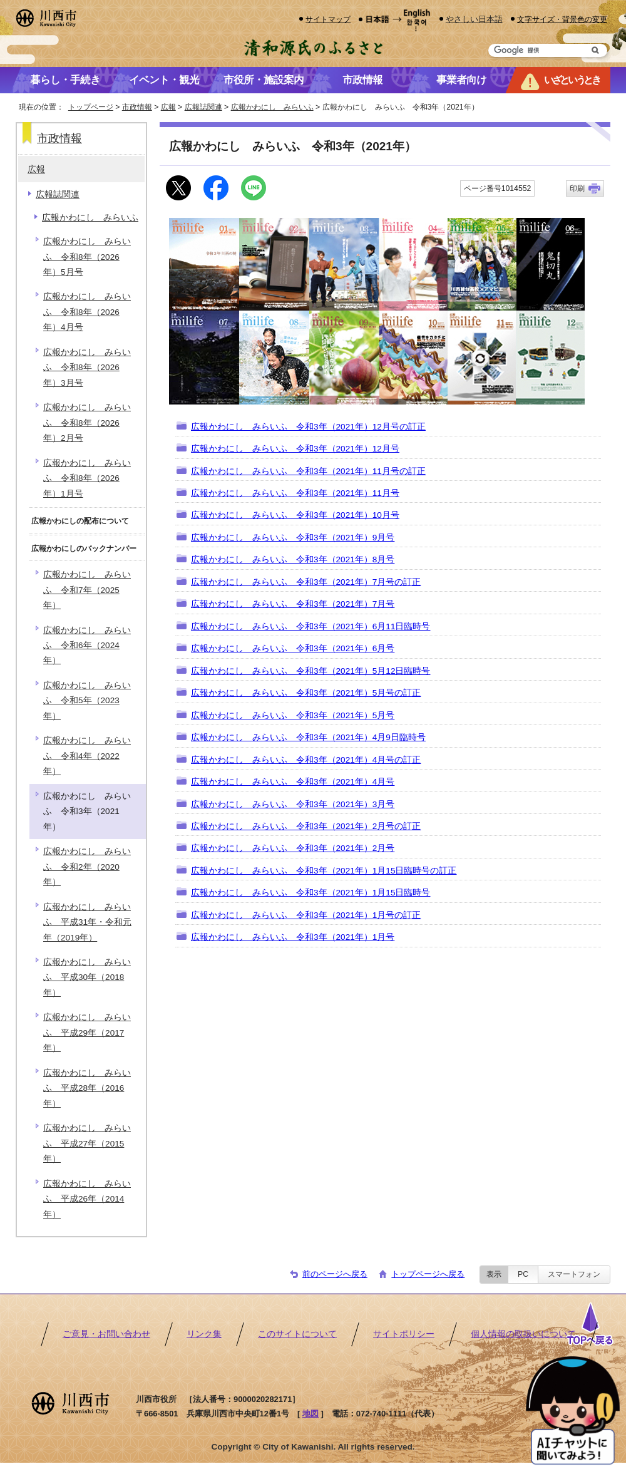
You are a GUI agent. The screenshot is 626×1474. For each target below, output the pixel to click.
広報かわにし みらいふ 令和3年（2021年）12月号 (295, 448)
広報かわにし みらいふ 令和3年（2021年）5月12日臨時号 (310, 671)
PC (523, 1274)
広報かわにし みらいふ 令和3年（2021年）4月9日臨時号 (308, 737)
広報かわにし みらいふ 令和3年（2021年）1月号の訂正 (306, 915)
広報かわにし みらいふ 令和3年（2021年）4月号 (292, 781)
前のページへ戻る (334, 1274)
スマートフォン (574, 1274)
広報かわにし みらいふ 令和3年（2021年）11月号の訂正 (308, 471)
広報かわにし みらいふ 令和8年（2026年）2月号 (87, 423)
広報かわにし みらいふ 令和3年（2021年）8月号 (292, 559)
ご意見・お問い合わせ (106, 1334)
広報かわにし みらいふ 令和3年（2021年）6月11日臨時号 (310, 626)
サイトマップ (328, 19)
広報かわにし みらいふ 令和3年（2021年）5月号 (292, 715)
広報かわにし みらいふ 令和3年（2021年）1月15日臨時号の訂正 (323, 870)
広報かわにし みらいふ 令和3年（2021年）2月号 (292, 848)
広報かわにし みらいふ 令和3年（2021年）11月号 (295, 493)
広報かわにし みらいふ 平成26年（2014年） (87, 1199)
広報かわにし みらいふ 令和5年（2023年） (87, 701)
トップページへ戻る (427, 1274)
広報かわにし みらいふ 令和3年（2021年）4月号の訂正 (306, 760)
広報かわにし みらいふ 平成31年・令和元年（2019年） (87, 922)
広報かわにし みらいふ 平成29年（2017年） (87, 1033)
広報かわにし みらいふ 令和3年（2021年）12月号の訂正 (308, 426)
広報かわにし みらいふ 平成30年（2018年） (87, 977)
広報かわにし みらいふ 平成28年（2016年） (87, 1088)
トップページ (90, 107)
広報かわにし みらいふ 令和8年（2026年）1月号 (87, 478)
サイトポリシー (403, 1334)
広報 (168, 107)
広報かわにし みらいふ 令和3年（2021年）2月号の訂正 (306, 826)
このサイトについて (297, 1334)
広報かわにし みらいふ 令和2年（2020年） (87, 867)
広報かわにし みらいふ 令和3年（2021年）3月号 (292, 804)
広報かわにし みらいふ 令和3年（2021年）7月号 (292, 604)
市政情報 (137, 107)
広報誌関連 (203, 107)
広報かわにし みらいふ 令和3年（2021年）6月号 (292, 648)
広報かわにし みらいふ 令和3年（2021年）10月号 (295, 515)
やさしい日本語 (474, 19)
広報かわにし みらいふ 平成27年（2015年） (87, 1143)
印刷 (577, 188)
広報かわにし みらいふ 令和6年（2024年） (87, 646)
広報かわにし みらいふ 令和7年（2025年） (87, 590)
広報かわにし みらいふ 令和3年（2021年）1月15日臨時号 (310, 892)
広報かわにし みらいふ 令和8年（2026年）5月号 (87, 257)
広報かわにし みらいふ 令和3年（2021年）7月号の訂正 (306, 582)
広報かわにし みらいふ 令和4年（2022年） (87, 756)
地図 (310, 1413)
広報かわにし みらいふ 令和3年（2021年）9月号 (292, 537)
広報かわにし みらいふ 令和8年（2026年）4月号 (87, 312)
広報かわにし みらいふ (272, 107)
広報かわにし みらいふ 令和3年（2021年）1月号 (292, 937)
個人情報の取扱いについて (523, 1334)
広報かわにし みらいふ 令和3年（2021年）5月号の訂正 (306, 693)
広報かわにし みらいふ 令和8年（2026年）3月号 (87, 368)
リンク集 (204, 1334)
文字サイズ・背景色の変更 (562, 19)
